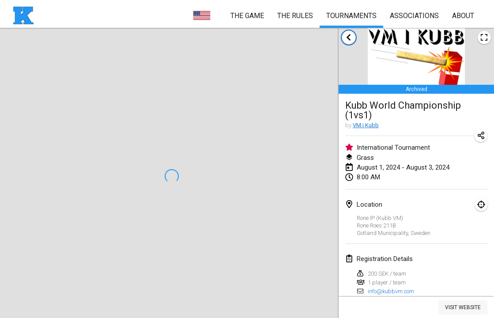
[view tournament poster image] (484, 37)
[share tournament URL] (480, 135)
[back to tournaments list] (348, 37)
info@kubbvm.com (391, 291)
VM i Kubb (366, 125)
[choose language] (202, 15)
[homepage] (23, 15)
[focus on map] (481, 204)
